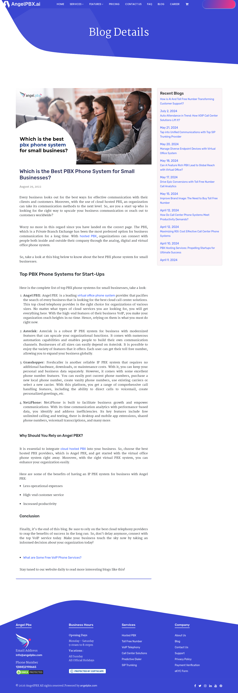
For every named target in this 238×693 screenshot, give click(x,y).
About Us (180, 635)
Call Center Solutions (134, 653)
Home (60, 4)
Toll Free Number (132, 641)
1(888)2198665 (26, 667)
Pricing (113, 4)
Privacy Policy (183, 659)
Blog (160, 4)
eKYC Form (181, 671)
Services (76, 4)
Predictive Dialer (131, 659)
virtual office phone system (96, 295)
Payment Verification (187, 665)
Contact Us (181, 647)
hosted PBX (88, 236)
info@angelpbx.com (29, 655)
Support (180, 653)
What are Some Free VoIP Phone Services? (52, 557)
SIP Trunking (129, 665)
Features (96, 4)
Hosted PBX (129, 635)
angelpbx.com (88, 685)
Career (173, 4)
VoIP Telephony (131, 647)
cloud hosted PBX (73, 449)
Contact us (132, 4)
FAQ (148, 4)
